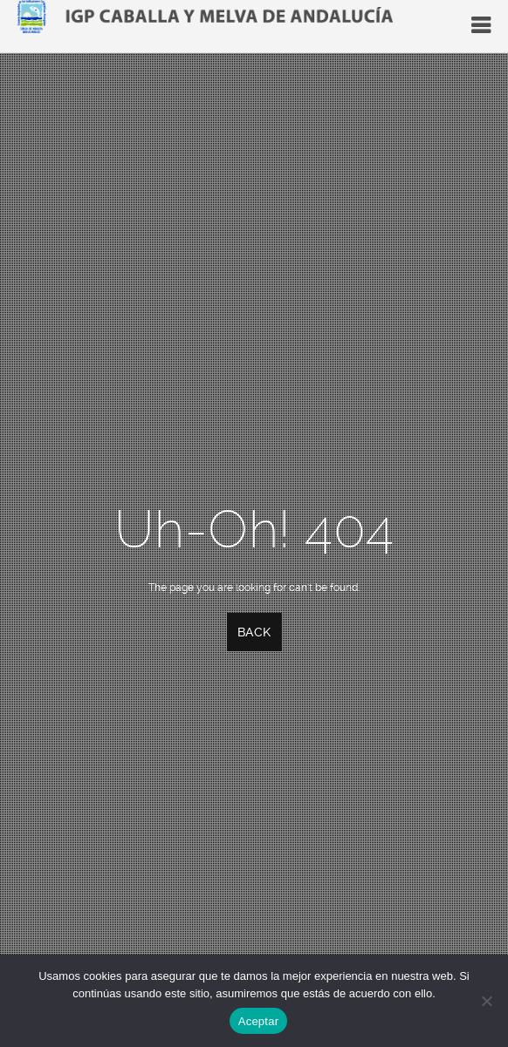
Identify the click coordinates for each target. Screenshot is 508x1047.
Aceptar (258, 1021)
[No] (486, 1001)
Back (254, 632)
